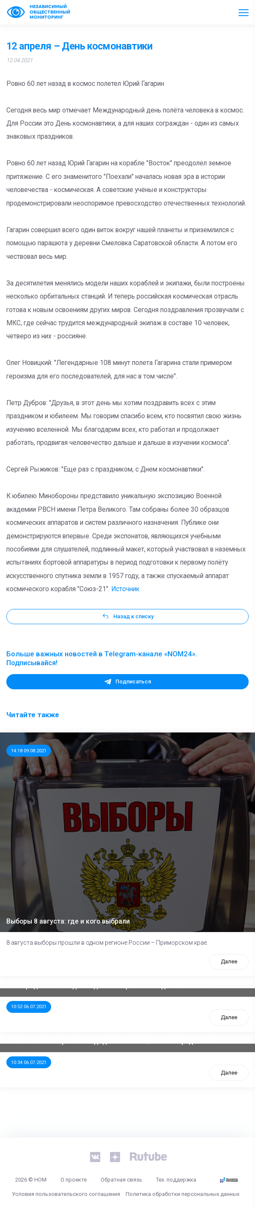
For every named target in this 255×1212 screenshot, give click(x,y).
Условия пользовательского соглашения (66, 1194)
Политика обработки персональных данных (182, 1194)
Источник (125, 589)
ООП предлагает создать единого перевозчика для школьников (110, 986)
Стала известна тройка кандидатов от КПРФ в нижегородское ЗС (112, 1041)
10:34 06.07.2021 (29, 1062)
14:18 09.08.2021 (29, 751)
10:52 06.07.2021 (29, 1006)
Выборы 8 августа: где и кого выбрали (68, 921)
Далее (229, 961)
